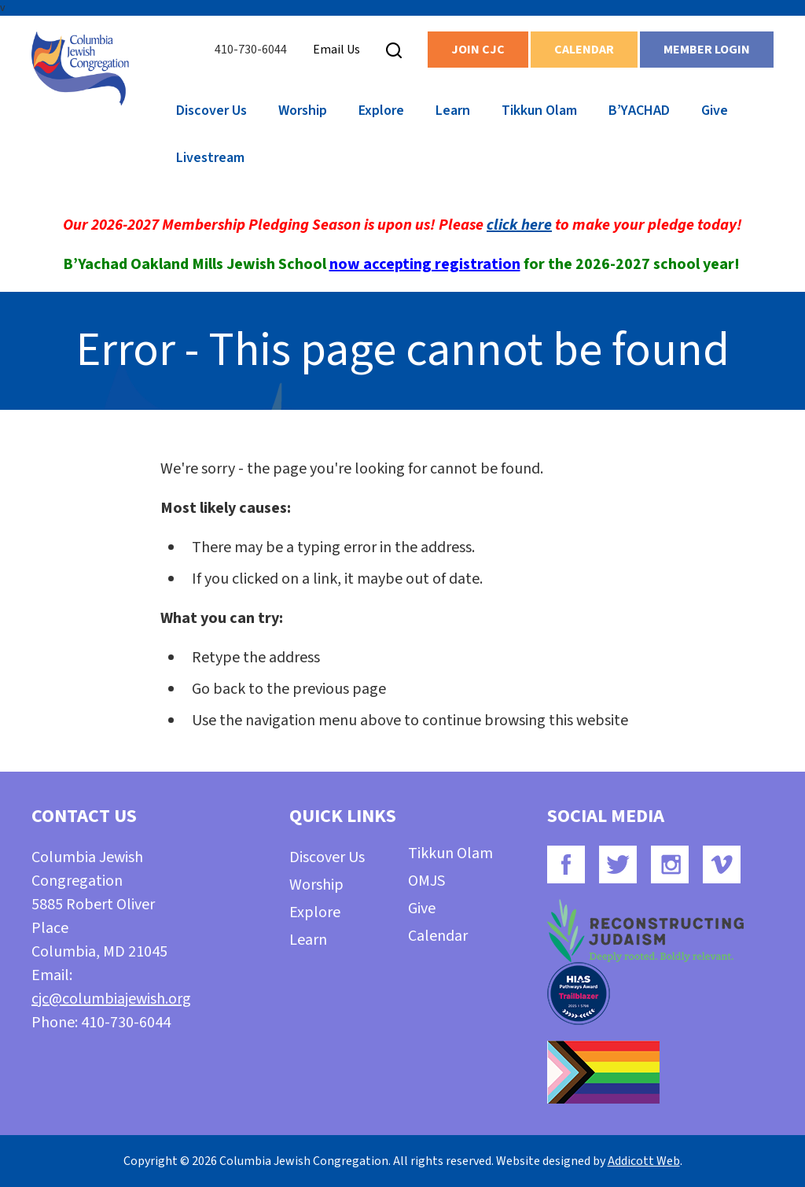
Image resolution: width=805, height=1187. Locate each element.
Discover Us (211, 110)
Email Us (336, 49)
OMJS (426, 881)
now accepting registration (424, 264)
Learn (453, 110)
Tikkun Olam (539, 110)
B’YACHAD (639, 110)
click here (519, 225)
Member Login (706, 49)
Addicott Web (644, 1161)
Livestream (210, 158)
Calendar (584, 49)
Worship (302, 110)
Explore (381, 110)
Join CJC (478, 49)
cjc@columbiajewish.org (111, 999)
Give (714, 110)
